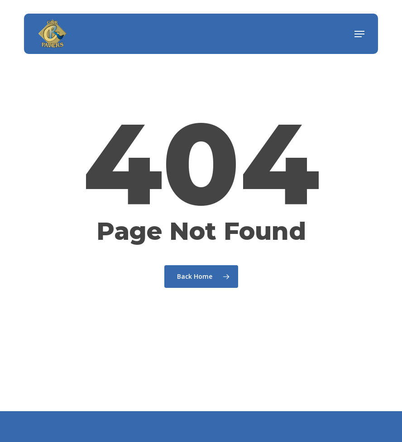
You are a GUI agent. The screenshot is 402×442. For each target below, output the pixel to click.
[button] (359, 34)
